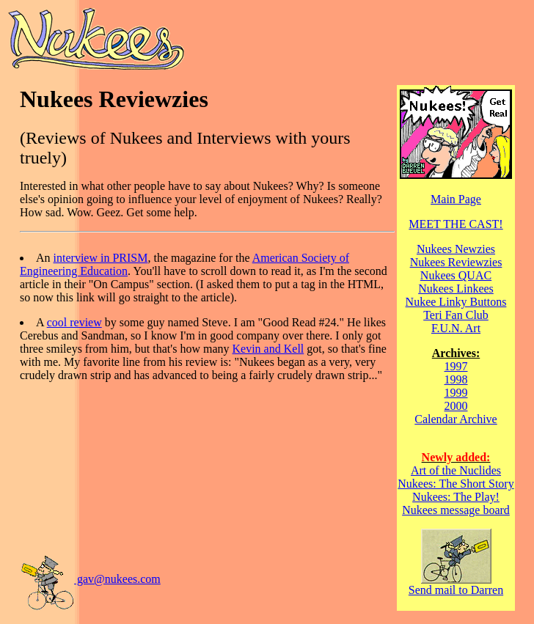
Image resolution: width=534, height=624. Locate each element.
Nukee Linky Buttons (456, 302)
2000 (456, 406)
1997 (456, 366)
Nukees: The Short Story (455, 483)
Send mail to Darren (456, 584)
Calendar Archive (455, 419)
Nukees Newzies (456, 249)
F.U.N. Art (455, 328)
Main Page (456, 199)
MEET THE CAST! (455, 224)
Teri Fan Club (456, 315)
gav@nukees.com (90, 579)
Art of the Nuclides (456, 470)
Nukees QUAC (455, 275)
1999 (456, 392)
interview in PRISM (101, 258)
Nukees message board (456, 510)
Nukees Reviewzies (456, 262)
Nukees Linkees (456, 288)
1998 (456, 379)
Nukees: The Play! (456, 497)
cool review (74, 322)
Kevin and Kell (268, 348)
